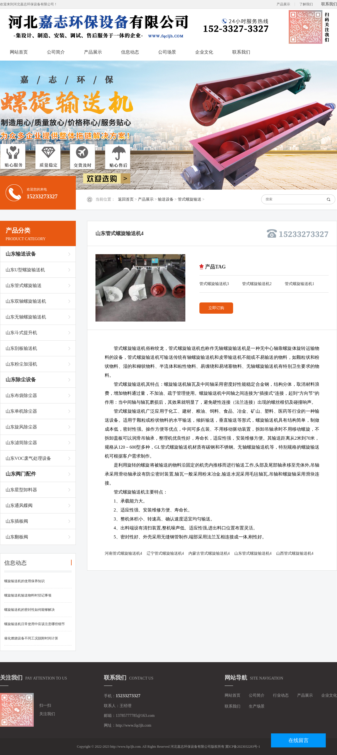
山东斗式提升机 (21, 332)
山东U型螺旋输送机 (25, 269)
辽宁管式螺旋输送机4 (165, 553)
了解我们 (306, 4)
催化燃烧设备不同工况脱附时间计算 (31, 638)
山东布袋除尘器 (21, 395)
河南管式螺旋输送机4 (123, 553)
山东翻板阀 (17, 536)
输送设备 (166, 199)
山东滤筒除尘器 (21, 442)
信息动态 (130, 52)
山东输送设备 (21, 254)
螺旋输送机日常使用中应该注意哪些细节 (34, 624)
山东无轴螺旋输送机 (26, 317)
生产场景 (257, 706)
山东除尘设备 (21, 379)
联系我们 (329, 4)
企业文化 (204, 52)
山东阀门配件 (21, 474)
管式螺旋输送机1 (299, 284)
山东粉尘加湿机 (21, 364)
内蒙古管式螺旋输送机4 (209, 553)
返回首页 (126, 199)
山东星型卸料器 (21, 489)
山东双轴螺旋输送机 (26, 301)
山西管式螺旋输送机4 (294, 553)
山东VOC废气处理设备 (28, 458)
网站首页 (19, 52)
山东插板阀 (17, 521)
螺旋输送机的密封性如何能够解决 (29, 610)
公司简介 (56, 52)
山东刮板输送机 (21, 348)
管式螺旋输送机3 (214, 284)
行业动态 (281, 695)
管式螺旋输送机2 (257, 284)
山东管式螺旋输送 (24, 285)
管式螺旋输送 (189, 199)
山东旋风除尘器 (21, 426)
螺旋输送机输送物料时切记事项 (27, 595)
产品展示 (283, 4)
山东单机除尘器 (21, 411)
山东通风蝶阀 (19, 505)
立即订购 (216, 308)
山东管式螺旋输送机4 (253, 553)
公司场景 (167, 52)
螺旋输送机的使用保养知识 (24, 581)
